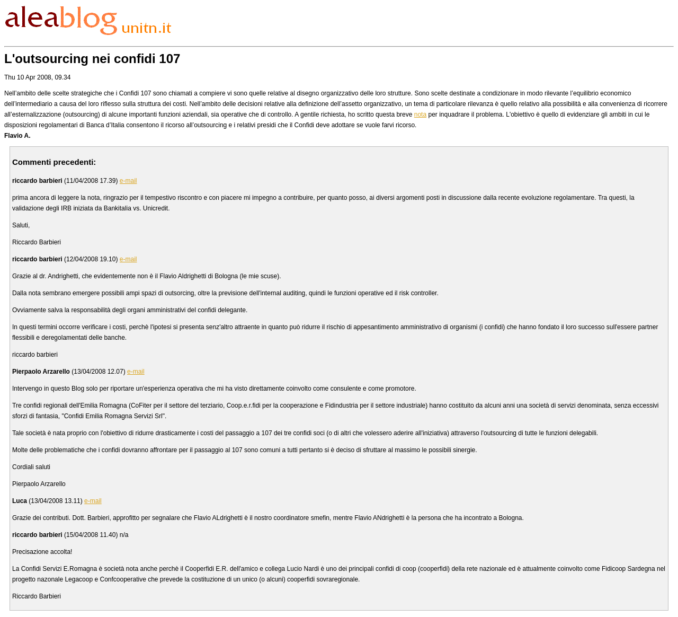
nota (420, 114)
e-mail (128, 180)
